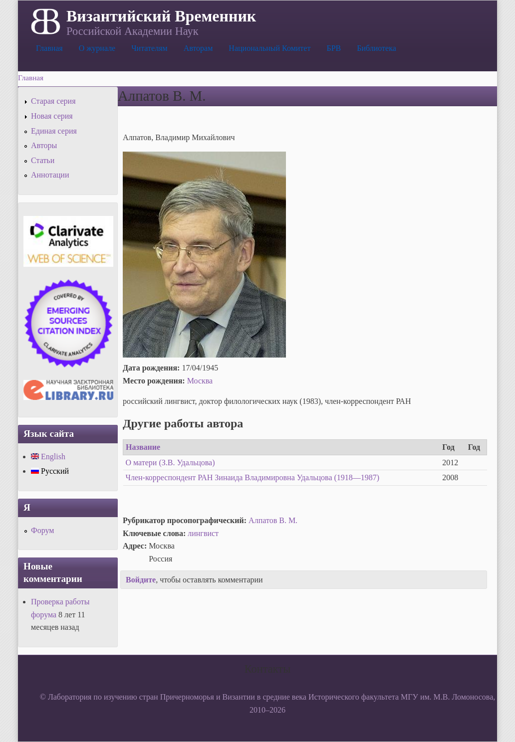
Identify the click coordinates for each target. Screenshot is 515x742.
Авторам (198, 48)
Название (143, 447)
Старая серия (53, 101)
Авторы (44, 145)
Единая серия (54, 131)
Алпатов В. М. (273, 520)
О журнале (97, 48)
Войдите (141, 579)
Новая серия (52, 116)
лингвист (203, 533)
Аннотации (50, 175)
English (48, 456)
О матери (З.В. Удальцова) (170, 462)
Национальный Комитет (269, 48)
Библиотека (376, 48)
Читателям (149, 48)
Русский (50, 471)
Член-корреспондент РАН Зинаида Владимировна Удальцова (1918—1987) (253, 477)
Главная (49, 48)
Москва (200, 380)
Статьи (42, 160)
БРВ (333, 48)
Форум (42, 530)
